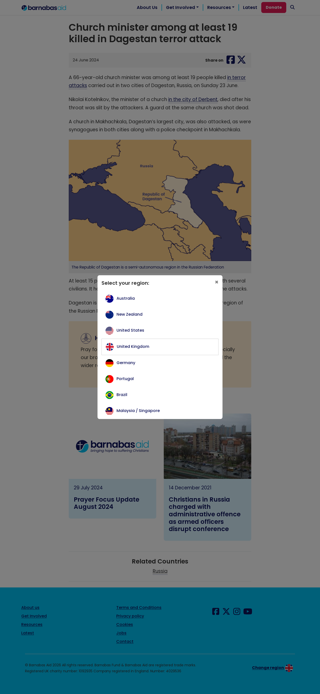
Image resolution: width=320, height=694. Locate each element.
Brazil (121, 395)
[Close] (216, 282)
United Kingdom (133, 346)
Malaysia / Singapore (138, 411)
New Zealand (129, 314)
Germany (125, 363)
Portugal (125, 379)
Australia (125, 298)
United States (130, 330)
